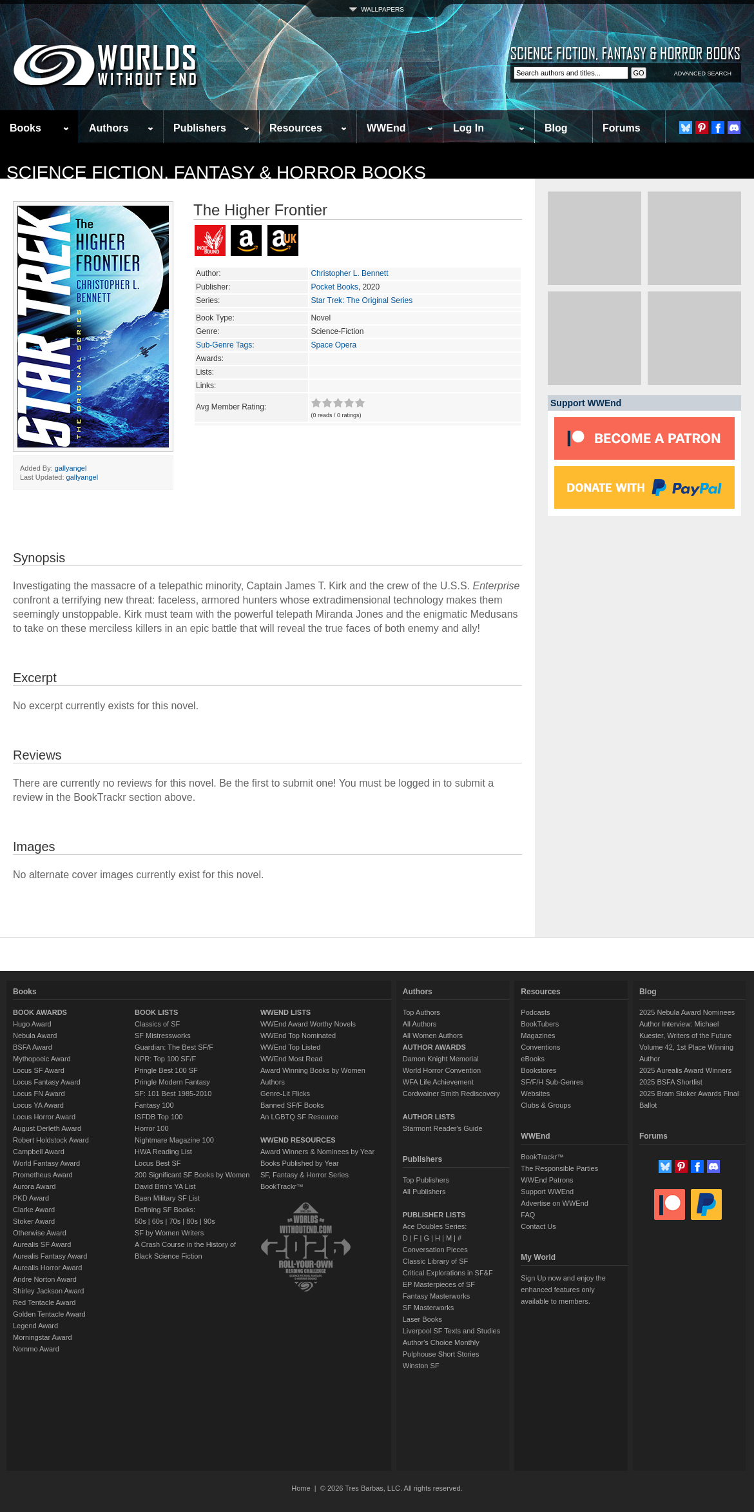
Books (25, 128)
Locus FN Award (39, 1093)
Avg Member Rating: (231, 406)
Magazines (538, 1035)
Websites (535, 1093)
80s (192, 1221)
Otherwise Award (39, 1233)
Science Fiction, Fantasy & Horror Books (216, 172)
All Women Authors (433, 1035)
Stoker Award (34, 1221)
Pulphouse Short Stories (441, 1354)
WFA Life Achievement (438, 1082)
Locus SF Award (38, 1070)
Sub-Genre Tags (224, 344)
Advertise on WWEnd (554, 1203)
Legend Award (35, 1326)
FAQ (528, 1215)
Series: (208, 300)
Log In (468, 128)
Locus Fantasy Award (47, 1082)
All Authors (420, 1024)
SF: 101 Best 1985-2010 (173, 1093)
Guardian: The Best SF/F (174, 1047)
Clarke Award (34, 1209)
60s (158, 1221)
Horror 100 (152, 1128)
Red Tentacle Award (44, 1302)
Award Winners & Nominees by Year (317, 1151)
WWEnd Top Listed (290, 1047)
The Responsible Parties (559, 1168)
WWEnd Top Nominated (298, 1035)
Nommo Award (36, 1349)
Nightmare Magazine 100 (174, 1140)
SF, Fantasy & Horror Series (304, 1175)
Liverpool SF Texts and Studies (451, 1331)
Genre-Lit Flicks (285, 1093)
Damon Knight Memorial (441, 1059)
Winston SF (421, 1366)
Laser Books (422, 1319)
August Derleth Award (47, 1128)
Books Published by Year (299, 1163)
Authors (108, 128)
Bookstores (538, 1070)
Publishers (199, 128)
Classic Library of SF (435, 1261)
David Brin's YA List (165, 1186)
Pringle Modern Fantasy (172, 1082)
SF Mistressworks (163, 1035)
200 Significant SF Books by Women (192, 1175)
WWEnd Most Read (291, 1059)
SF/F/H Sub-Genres (552, 1082)
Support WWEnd (547, 1191)
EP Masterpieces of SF (439, 1284)
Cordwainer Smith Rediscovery (451, 1093)
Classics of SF (157, 1024)
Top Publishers (426, 1180)
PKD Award (31, 1198)
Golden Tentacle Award (49, 1314)
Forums (622, 128)
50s (140, 1221)
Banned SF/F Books (292, 1105)
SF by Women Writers (169, 1233)
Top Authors (421, 1012)
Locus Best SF (158, 1163)
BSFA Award (32, 1047)
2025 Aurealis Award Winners (685, 1070)
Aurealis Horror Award (47, 1267)
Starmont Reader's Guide (443, 1128)
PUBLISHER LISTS (434, 1215)
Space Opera (333, 344)
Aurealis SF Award (42, 1244)
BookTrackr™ (282, 1186)
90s (209, 1221)
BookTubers (540, 1024)
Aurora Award (34, 1186)
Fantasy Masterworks (436, 1296)
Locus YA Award (38, 1105)
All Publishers (424, 1191)
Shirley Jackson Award (48, 1291)
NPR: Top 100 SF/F (165, 1059)
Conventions (540, 1047)
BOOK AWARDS (40, 1012)
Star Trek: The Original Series (361, 300)
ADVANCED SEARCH (702, 73)
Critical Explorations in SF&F (448, 1273)
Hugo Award (32, 1024)
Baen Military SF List (167, 1198)
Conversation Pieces (435, 1249)
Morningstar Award (42, 1337)
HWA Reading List (163, 1151)
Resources (295, 128)
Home (300, 1488)
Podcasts (535, 1012)
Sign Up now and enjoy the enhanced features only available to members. (563, 1289)
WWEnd (386, 128)
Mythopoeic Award (42, 1059)
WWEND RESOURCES (298, 1140)
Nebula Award (35, 1035)
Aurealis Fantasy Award (50, 1256)
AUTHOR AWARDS (434, 1047)
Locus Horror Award (44, 1117)
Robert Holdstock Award (51, 1140)
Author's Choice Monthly (441, 1342)
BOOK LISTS (156, 1012)
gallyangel (71, 468)
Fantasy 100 (154, 1105)
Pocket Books (334, 286)
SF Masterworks (428, 1307)
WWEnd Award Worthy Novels (308, 1024)
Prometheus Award (43, 1175)
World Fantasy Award (46, 1163)
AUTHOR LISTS (429, 1117)
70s (174, 1221)
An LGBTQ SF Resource (299, 1117)
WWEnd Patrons (547, 1180)
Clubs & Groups (546, 1105)
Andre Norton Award (45, 1279)
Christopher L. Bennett (349, 273)
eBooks (533, 1059)
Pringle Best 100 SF (166, 1070)
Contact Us (538, 1226)
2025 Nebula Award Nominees (687, 1012)
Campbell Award (38, 1151)
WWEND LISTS (285, 1012)
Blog (556, 128)
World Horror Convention (442, 1070)
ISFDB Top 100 (158, 1117)
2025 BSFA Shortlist (670, 1082)
